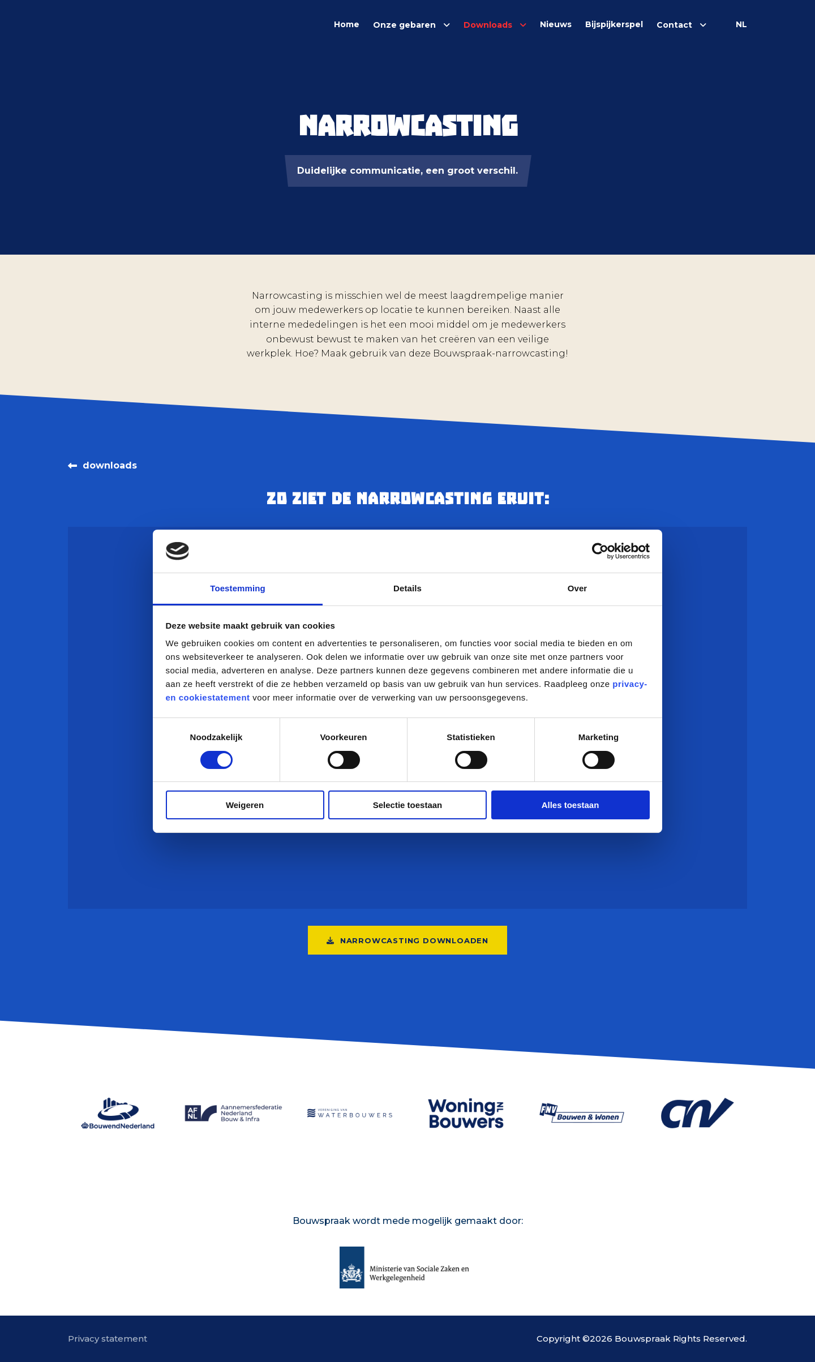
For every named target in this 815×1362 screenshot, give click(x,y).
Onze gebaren (404, 25)
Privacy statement (107, 1338)
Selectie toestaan (408, 805)
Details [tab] (407, 588)
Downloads (488, 25)
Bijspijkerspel (614, 24)
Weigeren (245, 805)
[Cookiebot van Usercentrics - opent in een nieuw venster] (600, 551)
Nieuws (556, 24)
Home (346, 24)
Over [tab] (577, 588)
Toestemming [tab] (237, 588)
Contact (674, 25)
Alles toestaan (570, 805)
